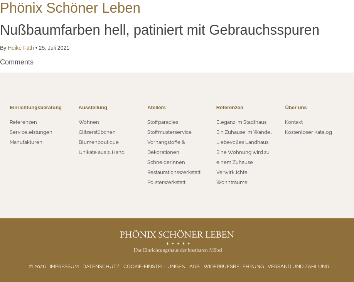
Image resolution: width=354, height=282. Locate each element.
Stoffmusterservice (169, 132)
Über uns (296, 107)
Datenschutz (101, 266)
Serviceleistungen (31, 132)
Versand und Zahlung (298, 266)
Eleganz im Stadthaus (241, 122)
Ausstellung (93, 107)
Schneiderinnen (166, 162)
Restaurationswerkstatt (174, 172)
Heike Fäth (20, 48)
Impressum (64, 266)
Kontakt (294, 122)
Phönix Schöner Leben (70, 8)
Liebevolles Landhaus (242, 142)
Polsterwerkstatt (166, 182)
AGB (194, 266)
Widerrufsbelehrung (234, 266)
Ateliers (156, 107)
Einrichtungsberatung (36, 107)
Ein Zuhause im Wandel (244, 132)
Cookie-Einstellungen (154, 266)
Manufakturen (26, 142)
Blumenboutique (99, 142)
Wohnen (89, 122)
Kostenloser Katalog (308, 132)
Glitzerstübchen (97, 132)
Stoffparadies (162, 122)
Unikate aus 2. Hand (102, 152)
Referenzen (23, 122)
